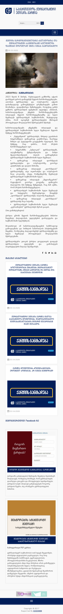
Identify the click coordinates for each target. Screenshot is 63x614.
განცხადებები (26, 93)
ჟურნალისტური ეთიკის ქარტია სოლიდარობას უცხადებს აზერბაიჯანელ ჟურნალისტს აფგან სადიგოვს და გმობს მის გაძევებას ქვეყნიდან (31, 269)
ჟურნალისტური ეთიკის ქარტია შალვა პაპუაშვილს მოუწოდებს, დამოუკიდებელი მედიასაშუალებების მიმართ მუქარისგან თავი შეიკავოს (31, 320)
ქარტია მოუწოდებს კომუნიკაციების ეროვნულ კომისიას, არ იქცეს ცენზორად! (31, 369)
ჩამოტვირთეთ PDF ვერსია (19, 548)
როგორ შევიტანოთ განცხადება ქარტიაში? (31, 469)
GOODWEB (37, 611)
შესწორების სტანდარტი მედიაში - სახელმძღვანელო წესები (31, 540)
